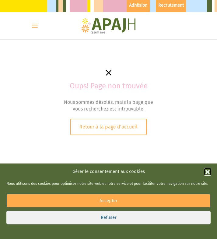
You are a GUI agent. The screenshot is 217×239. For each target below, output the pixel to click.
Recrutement (171, 5)
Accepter (108, 200)
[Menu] (34, 25)
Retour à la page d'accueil (108, 127)
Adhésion (138, 5)
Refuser (109, 217)
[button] (208, 171)
